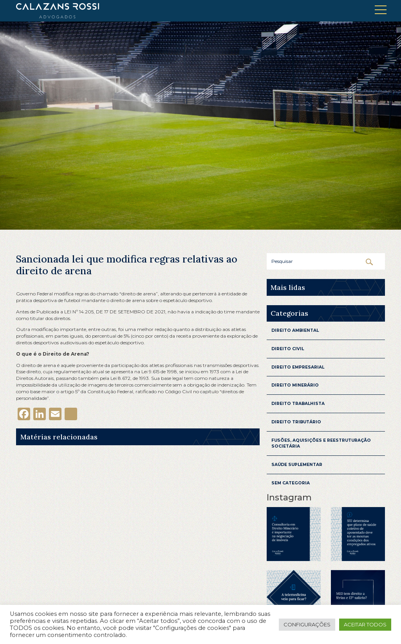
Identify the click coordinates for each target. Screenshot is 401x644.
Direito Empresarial (297, 367)
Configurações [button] (307, 624)
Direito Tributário (296, 422)
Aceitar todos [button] (365, 624)
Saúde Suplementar (296, 464)
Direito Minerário (295, 385)
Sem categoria (290, 483)
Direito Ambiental (295, 330)
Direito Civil (287, 348)
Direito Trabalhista (298, 403)
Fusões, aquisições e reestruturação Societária (321, 443)
